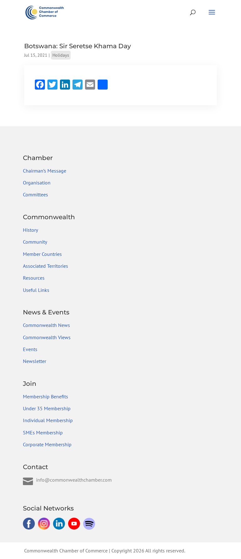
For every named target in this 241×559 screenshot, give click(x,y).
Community (35, 242)
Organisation (37, 182)
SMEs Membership (43, 432)
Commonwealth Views (47, 337)
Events (30, 349)
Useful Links (36, 290)
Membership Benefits (45, 396)
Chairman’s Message (44, 171)
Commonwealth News (46, 325)
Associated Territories (45, 266)
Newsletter (34, 361)
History (30, 230)
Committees (35, 194)
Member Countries (42, 254)
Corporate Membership (47, 444)
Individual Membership (48, 420)
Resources (34, 278)
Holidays (60, 55)
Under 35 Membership (47, 408)
